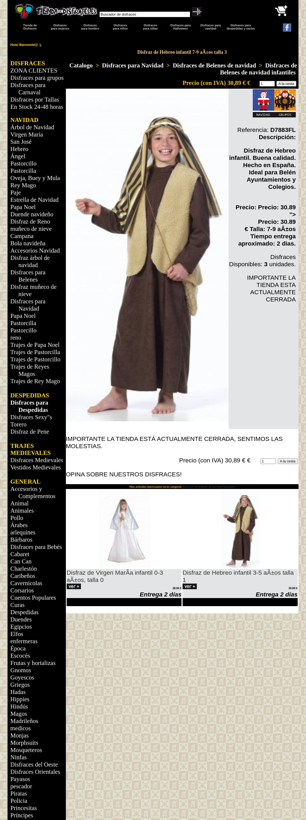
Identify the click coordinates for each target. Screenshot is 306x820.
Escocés (20, 655)
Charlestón (23, 568)
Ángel (17, 156)
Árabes (18, 525)
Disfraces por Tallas (34, 99)
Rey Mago (23, 185)
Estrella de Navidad (34, 199)
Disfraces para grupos (36, 77)
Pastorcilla (23, 170)
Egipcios (21, 626)
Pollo (16, 518)
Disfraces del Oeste (34, 764)
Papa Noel (22, 207)
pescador (21, 786)
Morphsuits (24, 742)
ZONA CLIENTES (33, 70)
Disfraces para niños (120, 27)
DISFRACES (27, 63)
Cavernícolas (26, 583)
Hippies (19, 699)
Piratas (18, 793)
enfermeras (23, 641)
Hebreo (19, 149)
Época (18, 648)
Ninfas (18, 757)
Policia (18, 800)
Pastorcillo (23, 163)
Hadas (18, 692)
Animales (22, 510)
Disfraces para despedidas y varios (241, 27)
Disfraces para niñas (150, 27)
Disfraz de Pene (29, 431)
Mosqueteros (26, 750)
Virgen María (26, 134)
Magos (18, 713)
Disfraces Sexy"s (31, 417)
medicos (20, 728)
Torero (18, 424)
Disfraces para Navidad (132, 65)
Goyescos (22, 677)
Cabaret (19, 554)
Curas (17, 605)
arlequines (22, 532)
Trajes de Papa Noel (34, 344)
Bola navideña (27, 243)
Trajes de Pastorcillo (35, 359)
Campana (21, 236)
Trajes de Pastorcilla (35, 352)
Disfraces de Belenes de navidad (214, 65)
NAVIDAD (24, 120)
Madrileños (24, 721)
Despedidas (24, 612)
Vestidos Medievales (35, 467)
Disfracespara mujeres (60, 27)
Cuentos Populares (33, 597)
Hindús (19, 706)
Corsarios (22, 590)
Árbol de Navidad (32, 127)
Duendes (21, 619)
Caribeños (22, 576)
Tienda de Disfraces (30, 27)
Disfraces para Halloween (180, 27)
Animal (19, 503)
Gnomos (20, 670)
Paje (15, 192)
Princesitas (23, 808)
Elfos (16, 634)
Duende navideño (31, 214)
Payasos (20, 779)
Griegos (20, 684)
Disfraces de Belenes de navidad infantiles (258, 69)
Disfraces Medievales (36, 460)
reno (15, 337)
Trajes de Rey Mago (35, 381)
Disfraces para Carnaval (27, 89)
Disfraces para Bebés (36, 547)
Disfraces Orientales (35, 771)
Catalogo (81, 65)
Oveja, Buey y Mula (35, 178)
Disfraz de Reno (30, 221)
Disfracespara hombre (90, 27)
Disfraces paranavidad (211, 27)
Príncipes (21, 815)
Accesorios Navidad (35, 250)
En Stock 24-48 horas (36, 106)
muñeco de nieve (31, 228)
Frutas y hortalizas (32, 663)
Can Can (20, 561)
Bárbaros (21, 539)
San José (20, 141)
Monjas (19, 735)
